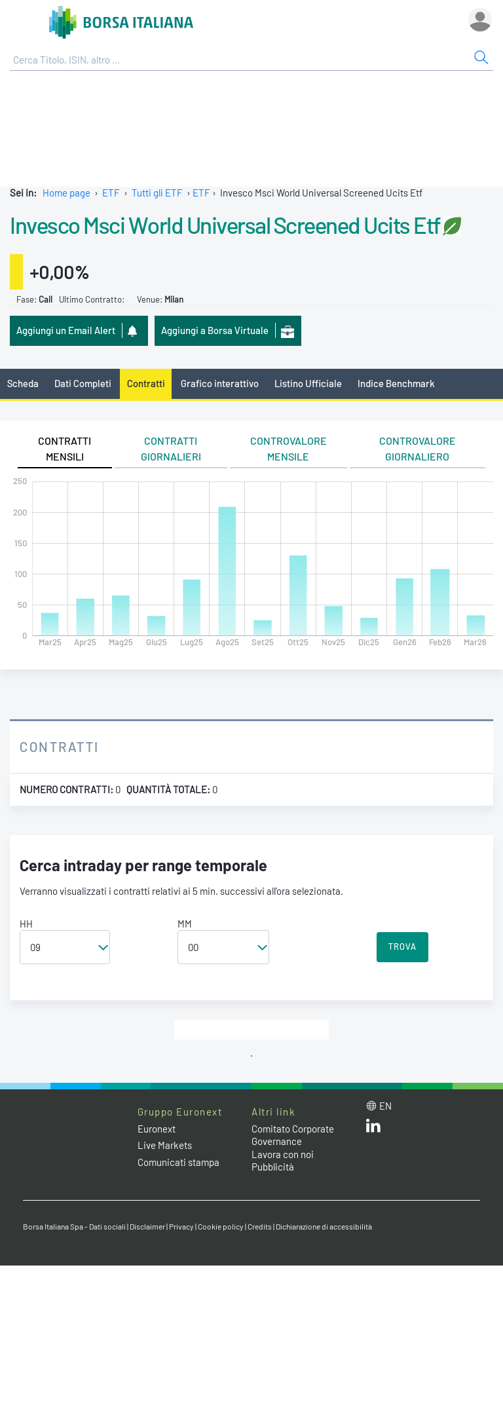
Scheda (23, 383)
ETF (111, 192)
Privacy (181, 1226)
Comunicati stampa (178, 1162)
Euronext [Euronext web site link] (157, 1129)
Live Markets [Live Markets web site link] (165, 1145)
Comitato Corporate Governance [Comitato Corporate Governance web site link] (293, 1135)
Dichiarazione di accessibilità (324, 1226)
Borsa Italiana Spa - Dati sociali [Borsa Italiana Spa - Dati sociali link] (74, 1226)
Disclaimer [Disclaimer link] (147, 1226)
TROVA (402, 946)
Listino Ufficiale (308, 383)
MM (184, 923)
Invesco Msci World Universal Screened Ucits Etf (224, 224)
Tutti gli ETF (157, 192)
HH (26, 923)
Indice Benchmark (396, 383)
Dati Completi (82, 383)
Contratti (146, 383)
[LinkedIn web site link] (373, 1129)
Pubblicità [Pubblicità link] (273, 1167)
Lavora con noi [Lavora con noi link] (283, 1154)
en (385, 1106)
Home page (66, 192)
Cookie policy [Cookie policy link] (221, 1226)
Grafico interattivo (220, 383)
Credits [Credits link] (260, 1226)
